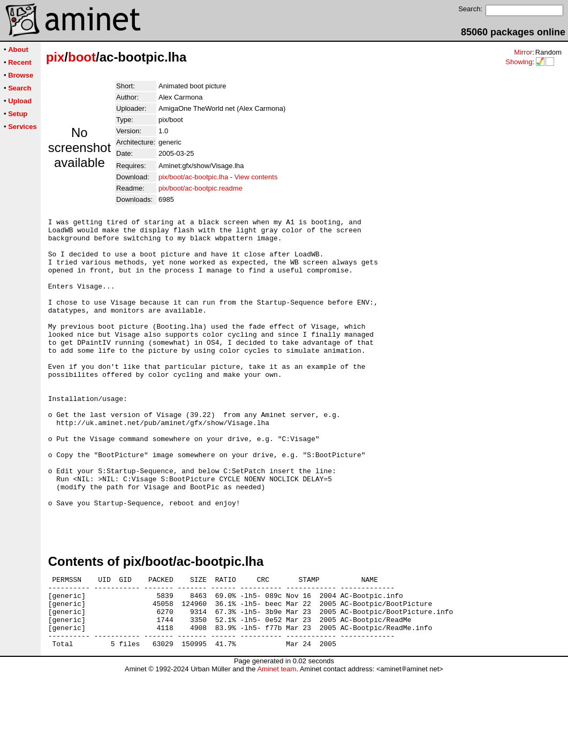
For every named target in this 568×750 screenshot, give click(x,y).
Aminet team (276, 746)
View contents (256, 177)
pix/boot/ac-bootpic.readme (200, 188)
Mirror (523, 52)
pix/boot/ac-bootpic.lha (193, 177)
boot (82, 57)
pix (55, 57)
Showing (518, 62)
